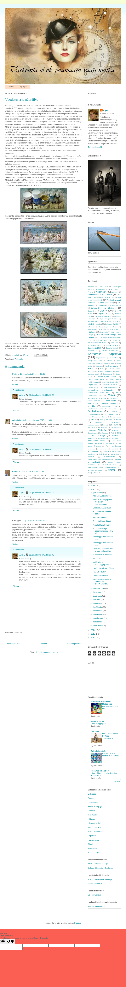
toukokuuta (98, 611)
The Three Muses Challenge (100, 879)
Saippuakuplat (93, 427)
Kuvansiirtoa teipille (112, 371)
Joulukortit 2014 (112, 345)
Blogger (77, 923)
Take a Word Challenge (98, 864)
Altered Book (103, 287)
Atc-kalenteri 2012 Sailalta (100, 295)
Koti (110, 369)
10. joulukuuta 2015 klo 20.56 (41, 449)
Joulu (115, 340)
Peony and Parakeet (100, 771)
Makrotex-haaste (110, 387)
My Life (91, 406)
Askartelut (19, 359)
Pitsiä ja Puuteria (106, 420)
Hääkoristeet (113, 329)
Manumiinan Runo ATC (98, 393)
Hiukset (103, 329)
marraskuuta (98, 588)
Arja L (22, 395)
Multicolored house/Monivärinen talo (110, 706)
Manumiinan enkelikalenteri (101, 390)
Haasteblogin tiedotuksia (108, 327)
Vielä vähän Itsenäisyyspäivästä (102, 563)
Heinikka (91, 811)
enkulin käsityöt (19, 420)
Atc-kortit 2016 (104, 297)
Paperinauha (93, 840)
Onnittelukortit (95, 411)
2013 (93, 634)
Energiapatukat (106, 321)
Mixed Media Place (96, 832)
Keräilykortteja (103, 363)
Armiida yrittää (97, 721)
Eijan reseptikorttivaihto (108, 319)
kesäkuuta (97, 607)
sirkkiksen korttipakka (101, 701)
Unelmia (106, 451)
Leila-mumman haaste (106, 377)
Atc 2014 (114, 292)
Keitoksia (109, 360)
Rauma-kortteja (98, 422)
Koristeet (99, 366)
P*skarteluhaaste (94, 414)
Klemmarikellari (94, 823)
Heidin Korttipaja (95, 806)
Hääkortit (92, 332)
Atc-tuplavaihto (106, 303)
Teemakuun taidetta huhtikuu (108, 438)
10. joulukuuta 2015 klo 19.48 (41, 395)
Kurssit (100, 371)
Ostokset (114, 411)
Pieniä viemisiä (115, 417)
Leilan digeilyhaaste (96, 379)
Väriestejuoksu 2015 (112, 467)
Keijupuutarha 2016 (95, 360)
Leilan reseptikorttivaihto (110, 382)
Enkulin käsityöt (98, 751)
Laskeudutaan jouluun (102, 508)
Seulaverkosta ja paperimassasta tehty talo (103, 530)
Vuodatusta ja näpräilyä (102, 555)
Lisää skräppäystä (98, 724)
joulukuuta (97, 493)
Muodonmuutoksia (100, 576)
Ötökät (96, 473)
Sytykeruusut (103, 433)
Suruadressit (92, 433)
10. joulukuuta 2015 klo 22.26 (41, 493)
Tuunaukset (93, 451)
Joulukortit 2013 (94, 345)
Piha (92, 419)
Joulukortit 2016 (112, 348)
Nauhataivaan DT (109, 406)
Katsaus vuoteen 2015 (102, 496)
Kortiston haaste (111, 366)
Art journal (114, 289)
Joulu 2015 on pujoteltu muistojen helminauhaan (102, 501)
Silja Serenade (116, 427)
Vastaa (15, 384)
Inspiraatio (92, 815)
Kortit (90, 368)
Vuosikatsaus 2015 (109, 465)
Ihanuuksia (104, 332)
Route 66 (114, 425)
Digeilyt (103, 310)
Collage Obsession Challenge (103, 308)
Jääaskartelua (113, 351)
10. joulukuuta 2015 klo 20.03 (39, 420)
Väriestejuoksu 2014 (95, 467)
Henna (15, 471)
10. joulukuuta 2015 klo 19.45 (32, 374)
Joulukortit (114, 343)
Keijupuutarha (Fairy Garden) (107, 358)
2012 (93, 637)
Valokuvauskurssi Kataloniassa (100, 459)
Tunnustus (103, 449)
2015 (93, 489)
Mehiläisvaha (92, 398)
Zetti (89, 473)
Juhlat (104, 351)
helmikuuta (98, 622)
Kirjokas (91, 819)
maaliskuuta (98, 618)
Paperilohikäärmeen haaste (97, 417)
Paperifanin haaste (111, 414)
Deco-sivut (92, 311)
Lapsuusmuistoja (93, 374)
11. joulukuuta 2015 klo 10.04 (34, 520)
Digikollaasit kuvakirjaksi (103, 316)
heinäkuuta (98, 603)
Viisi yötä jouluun (100, 517)
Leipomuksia (93, 385)
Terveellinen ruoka (96, 441)
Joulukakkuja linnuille (101, 525)
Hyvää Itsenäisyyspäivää (103, 568)
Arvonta (90, 292)
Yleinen (111, 470)
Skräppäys (102, 430)
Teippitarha (92, 848)
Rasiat (118, 419)
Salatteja (104, 427)
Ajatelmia (91, 287)
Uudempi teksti (13, 643)
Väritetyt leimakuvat (96, 470)
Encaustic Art (92, 321)
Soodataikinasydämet (102, 521)
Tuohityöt (114, 449)
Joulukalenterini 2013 (97, 343)
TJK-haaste (110, 443)
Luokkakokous (93, 387)
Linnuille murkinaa (110, 385)
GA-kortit (91, 327)
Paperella (92, 836)
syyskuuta (97, 596)
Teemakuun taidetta (96, 906)
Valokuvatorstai (109, 457)
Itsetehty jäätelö (102, 340)
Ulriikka (15, 374)
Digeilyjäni (23, 87)
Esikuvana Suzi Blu (112, 324)
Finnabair (95, 731)
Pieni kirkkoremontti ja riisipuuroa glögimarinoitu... (102, 581)
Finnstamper (93, 802)
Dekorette (92, 794)
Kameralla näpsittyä (104, 353)
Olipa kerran (113, 409)
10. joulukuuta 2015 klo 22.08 (31, 471)
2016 (93, 486)
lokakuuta (97, 592)
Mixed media (110, 401)
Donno (90, 798)
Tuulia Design (93, 852)
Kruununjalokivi (94, 827)
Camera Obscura (115, 305)
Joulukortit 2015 (94, 348)
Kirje (112, 363)
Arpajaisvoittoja (101, 289)
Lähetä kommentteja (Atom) (46, 652)
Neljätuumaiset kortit (95, 409)
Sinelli (90, 844)
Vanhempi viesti (74, 643)
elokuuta (97, 599)
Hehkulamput (92, 329)
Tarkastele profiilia (95, 147)
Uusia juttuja (103, 454)
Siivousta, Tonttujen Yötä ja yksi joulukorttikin (103, 550)
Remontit (105, 425)
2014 (93, 630)
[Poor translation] (10, 941)
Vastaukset (19, 390)
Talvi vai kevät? (99, 572)
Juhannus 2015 (93, 351)
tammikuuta (98, 625)
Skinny (92, 430)
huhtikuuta (98, 614)
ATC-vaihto (97, 558)
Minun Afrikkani (94, 401)
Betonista (102, 305)
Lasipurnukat (107, 374)
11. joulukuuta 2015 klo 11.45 (41, 555)
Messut (103, 398)
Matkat (111, 395)
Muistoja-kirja (93, 403)
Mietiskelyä (114, 398)
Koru (102, 369)
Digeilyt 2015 (104, 313)
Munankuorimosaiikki (110, 403)
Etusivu (10, 87)
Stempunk (115, 430)
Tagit (112, 433)
